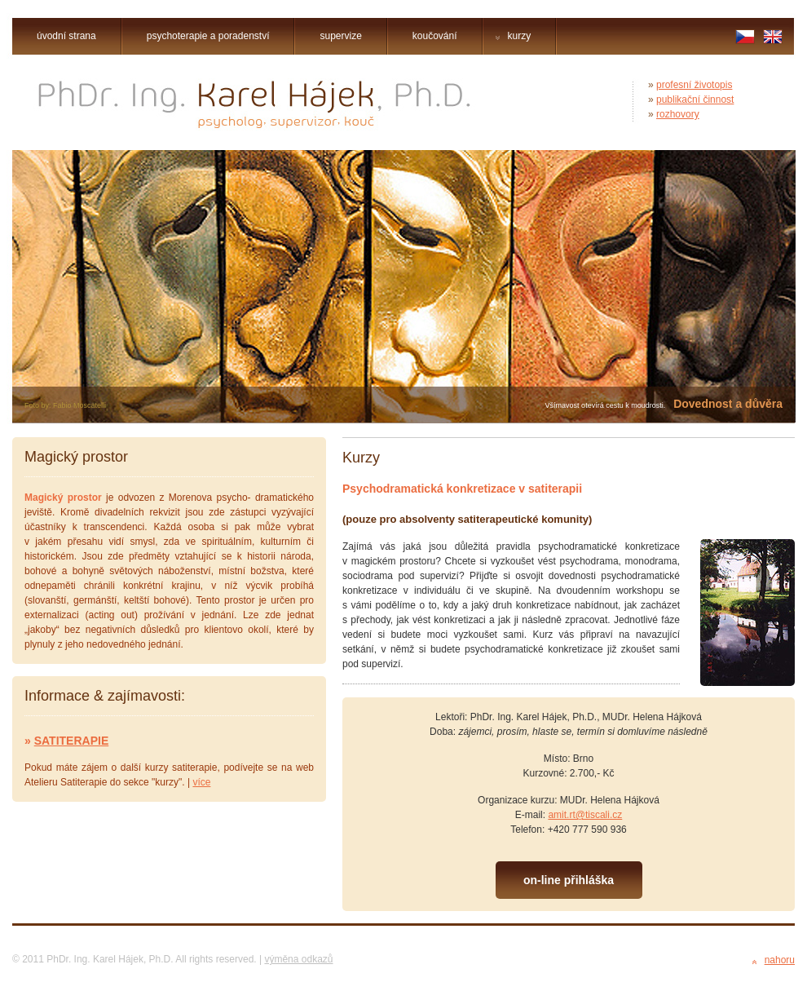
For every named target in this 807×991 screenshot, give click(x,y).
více (201, 782)
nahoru (780, 960)
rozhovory (677, 114)
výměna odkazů (298, 959)
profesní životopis (694, 85)
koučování (434, 36)
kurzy (513, 36)
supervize (340, 36)
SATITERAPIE (71, 740)
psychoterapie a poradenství (208, 36)
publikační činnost (695, 99)
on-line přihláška (568, 880)
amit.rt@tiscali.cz (585, 815)
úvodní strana (66, 36)
